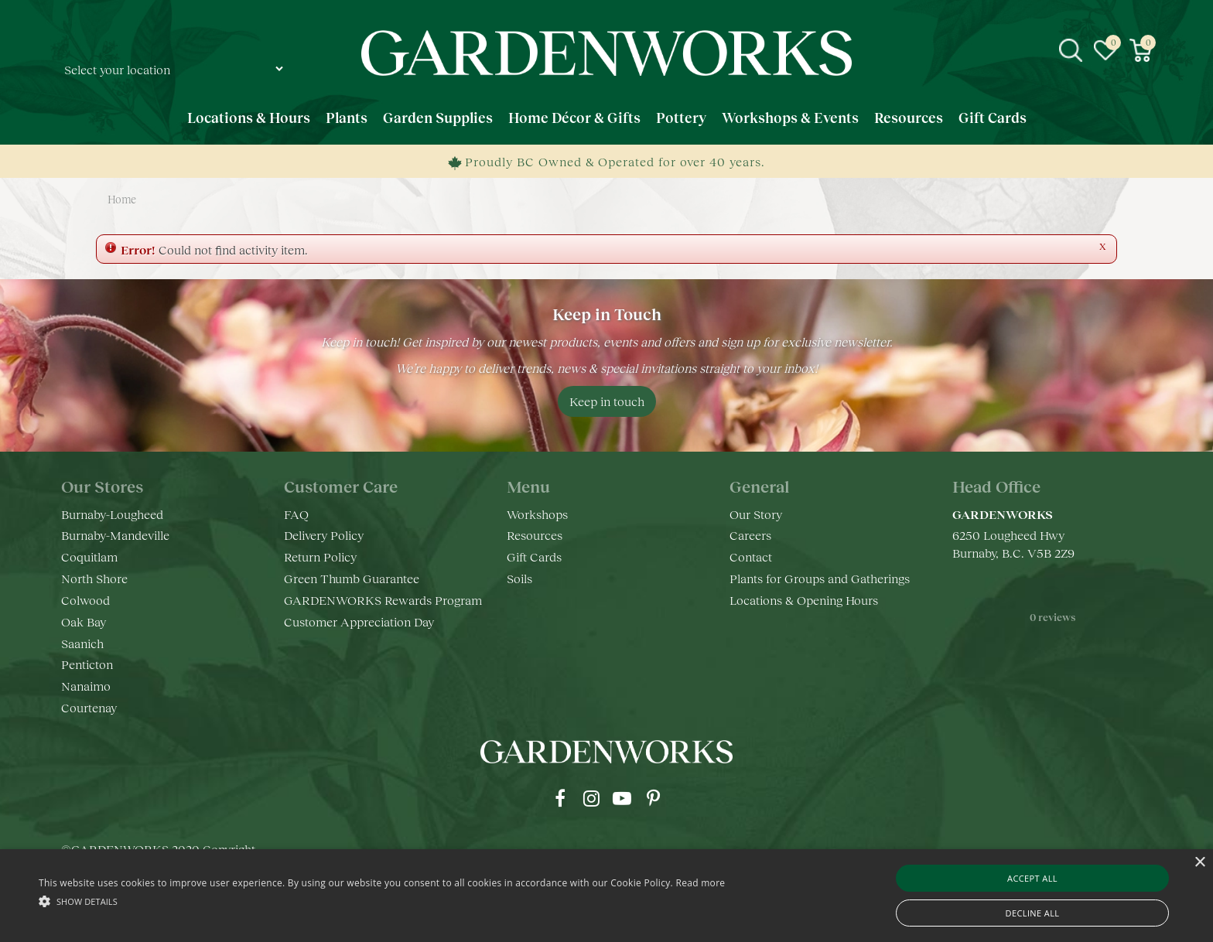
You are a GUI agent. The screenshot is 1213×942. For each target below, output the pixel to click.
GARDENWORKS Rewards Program (383, 599)
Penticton (87, 664)
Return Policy (320, 556)
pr (653, 798)
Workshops (537, 514)
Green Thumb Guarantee (351, 578)
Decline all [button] (1033, 913)
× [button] (1199, 863)
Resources (534, 534)
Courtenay (89, 707)
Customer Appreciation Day (359, 621)
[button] (382, 900)
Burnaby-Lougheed (112, 514)
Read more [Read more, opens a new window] (700, 882)
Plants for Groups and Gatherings (820, 578)
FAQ (296, 514)
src (1070, 50)
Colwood (85, 599)
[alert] (606, 895)
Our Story (756, 514)
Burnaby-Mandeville (115, 534)
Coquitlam (89, 556)
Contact (751, 556)
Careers (750, 534)
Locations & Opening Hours (804, 599)
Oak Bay (83, 621)
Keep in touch (606, 401)
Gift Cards (534, 556)
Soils (519, 578)
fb (560, 798)
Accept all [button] (1032, 878)
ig (591, 798)
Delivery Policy (324, 534)
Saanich (82, 643)
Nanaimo (86, 685)
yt (622, 798)
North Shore (94, 578)
